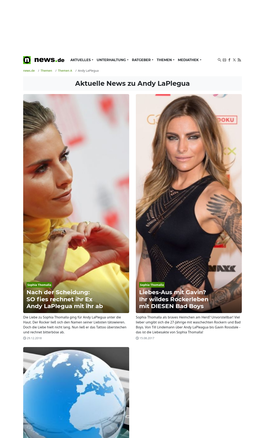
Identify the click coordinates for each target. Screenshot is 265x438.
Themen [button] (165, 60)
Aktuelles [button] (81, 60)
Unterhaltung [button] (112, 60)
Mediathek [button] (189, 60)
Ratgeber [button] (142, 60)
